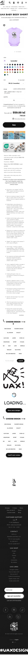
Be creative (14, 562)
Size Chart (22, 80)
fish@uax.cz (16, 522)
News (21, 508)
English (16, 640)
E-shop (15, 508)
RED (10, 70)
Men (14, 553)
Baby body (21, 7)
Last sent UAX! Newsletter (14, 600)
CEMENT (7, 64)
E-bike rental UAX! (14, 581)
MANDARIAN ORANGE (20, 70)
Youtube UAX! (9, 616)
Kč (12, 642)
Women (14, 555)
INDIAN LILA (7, 70)
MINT (7, 75)
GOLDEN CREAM (5, 72)
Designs (7, 508)
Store (19, 510)
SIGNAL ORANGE (22, 70)
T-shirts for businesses (14, 576)
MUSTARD (7, 72)
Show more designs (14, 410)
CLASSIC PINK (5, 70)
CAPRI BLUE (10, 67)
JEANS (17, 64)
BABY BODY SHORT (5, 8)
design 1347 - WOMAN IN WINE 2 (19, 8)
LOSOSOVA (22, 67)
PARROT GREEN (22, 72)
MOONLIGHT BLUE (5, 67)
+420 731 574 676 (16, 525)
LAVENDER (14, 10)
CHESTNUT (15, 72)
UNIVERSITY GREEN (5, 75)
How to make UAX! (14, 572)
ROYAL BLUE (7, 67)
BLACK (15, 64)
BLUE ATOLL (12, 67)
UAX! (11, 634)
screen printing (10, 248)
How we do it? (11, 510)
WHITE (5, 64)
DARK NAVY (20, 64)
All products (14, 7)
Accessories (14, 560)
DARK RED (15, 70)
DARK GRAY (10, 64)
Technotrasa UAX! (18, 616)
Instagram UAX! (14, 610)
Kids (14, 558)
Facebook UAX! (5, 610)
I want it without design (19, 89)
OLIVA (17, 72)
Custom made (11, 512)
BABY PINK (20, 67)
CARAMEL (10, 72)
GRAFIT (12, 64)
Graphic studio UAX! (14, 578)
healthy (12, 236)
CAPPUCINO (12, 72)
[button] (23, 135)
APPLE (20, 72)
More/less (21, 315)
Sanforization (10, 211)
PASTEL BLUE (15, 67)
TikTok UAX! (22, 610)
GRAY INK (22, 64)
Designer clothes (14, 569)
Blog (19, 512)
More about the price (18, 119)
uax (4, 7)
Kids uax (8, 7)
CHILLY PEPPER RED (12, 70)
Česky (11, 640)
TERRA (17, 70)
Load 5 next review (14, 455)
